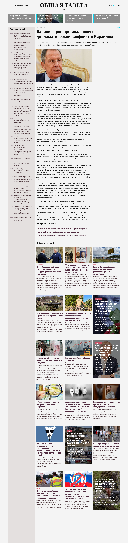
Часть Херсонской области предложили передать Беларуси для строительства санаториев (48, 270)
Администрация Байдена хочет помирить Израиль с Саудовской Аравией (61, 229)
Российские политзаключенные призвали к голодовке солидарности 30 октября (106, 404)
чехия (38, 488)
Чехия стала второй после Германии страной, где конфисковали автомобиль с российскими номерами (48, 494)
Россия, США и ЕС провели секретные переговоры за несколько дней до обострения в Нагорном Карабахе (78, 439)
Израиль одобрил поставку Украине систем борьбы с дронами (57, 232)
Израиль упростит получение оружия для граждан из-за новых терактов (61, 235)
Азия (64, 10)
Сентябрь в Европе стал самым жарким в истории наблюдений (106, 444)
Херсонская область (42, 264)
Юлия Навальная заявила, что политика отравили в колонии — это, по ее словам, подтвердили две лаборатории (106, 307)
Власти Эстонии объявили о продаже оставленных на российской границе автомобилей (105, 270)
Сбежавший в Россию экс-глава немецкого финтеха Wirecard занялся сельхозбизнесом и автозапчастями (78, 268)
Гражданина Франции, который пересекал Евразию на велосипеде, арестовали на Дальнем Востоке (78, 316)
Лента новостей (17, 29)
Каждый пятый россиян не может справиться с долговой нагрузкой (49, 360)
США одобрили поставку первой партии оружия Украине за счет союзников (49, 315)
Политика (98, 299)
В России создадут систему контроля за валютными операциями (48, 404)
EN (113, 5)
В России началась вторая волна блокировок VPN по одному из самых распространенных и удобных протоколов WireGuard (77, 494)
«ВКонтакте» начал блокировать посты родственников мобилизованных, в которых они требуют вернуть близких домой (48, 449)
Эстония (95, 264)
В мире (69, 431)
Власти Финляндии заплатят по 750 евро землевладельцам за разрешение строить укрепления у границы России (105, 485)
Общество (99, 343)
